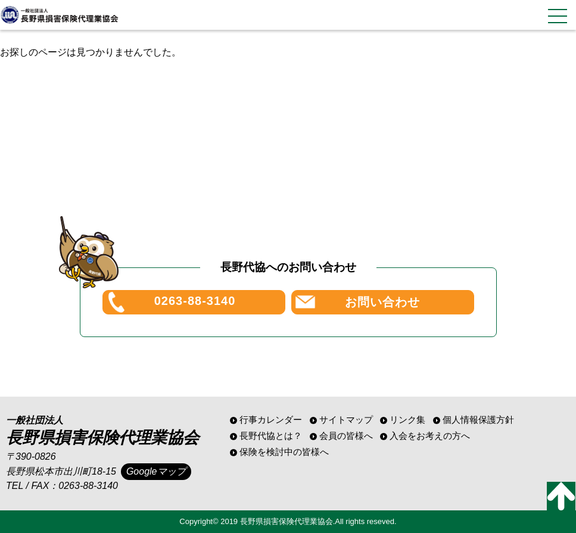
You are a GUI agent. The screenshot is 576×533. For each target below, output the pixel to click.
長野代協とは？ (270, 436)
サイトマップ (346, 419)
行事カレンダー (270, 419)
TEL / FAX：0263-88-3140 (62, 486)
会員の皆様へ (346, 436)
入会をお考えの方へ (430, 436)
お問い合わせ (382, 301)
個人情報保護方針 (478, 419)
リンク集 (407, 419)
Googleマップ (156, 471)
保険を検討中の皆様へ (284, 452)
